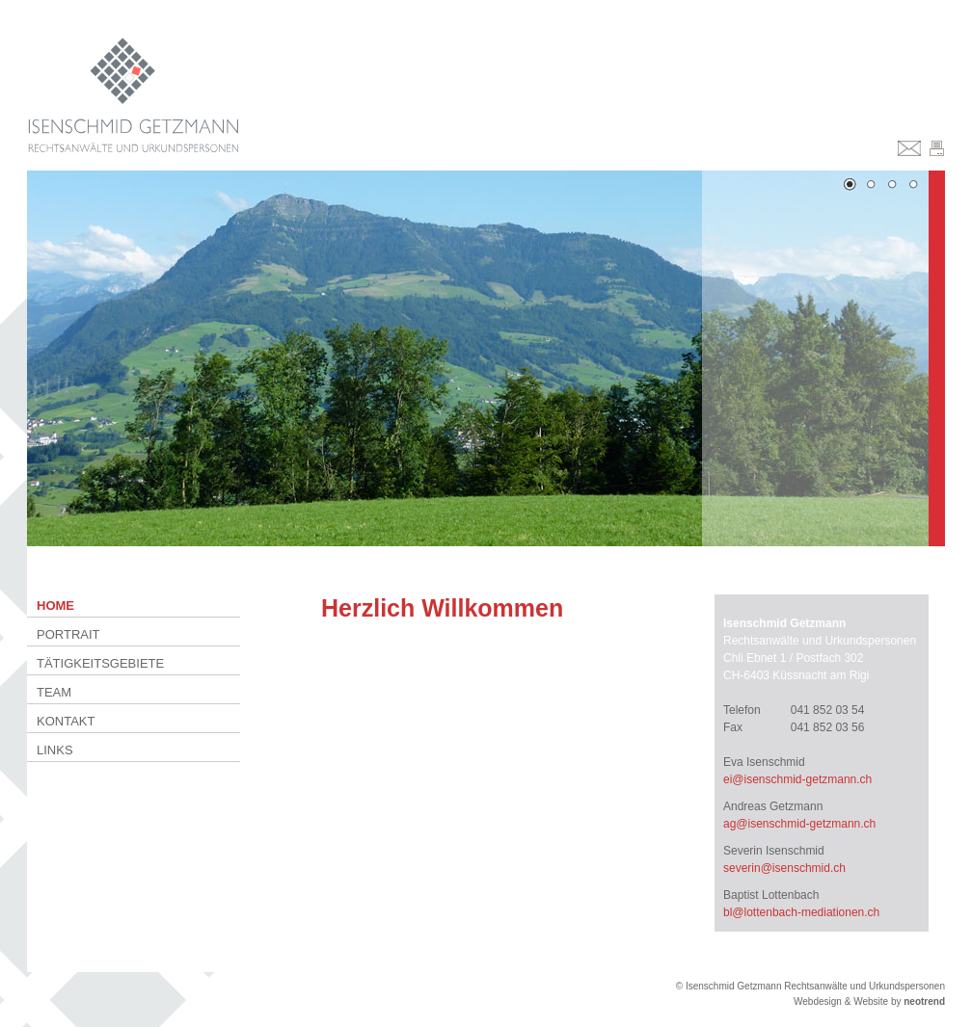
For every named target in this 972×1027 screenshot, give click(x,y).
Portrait (68, 634)
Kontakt (65, 721)
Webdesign (818, 1001)
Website (870, 1001)
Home (55, 605)
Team (54, 692)
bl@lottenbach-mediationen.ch (801, 912)
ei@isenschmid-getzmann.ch (797, 779)
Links (55, 750)
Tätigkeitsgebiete (100, 663)
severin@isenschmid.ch (784, 868)
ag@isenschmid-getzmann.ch (799, 823)
